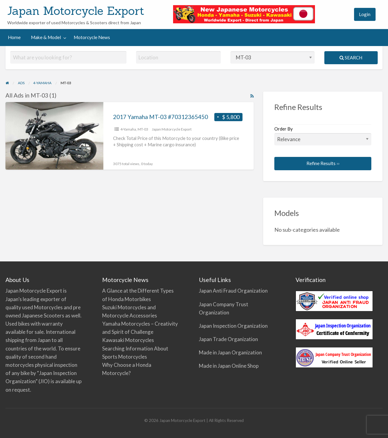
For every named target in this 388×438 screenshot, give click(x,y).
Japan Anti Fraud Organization (233, 290)
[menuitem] (344, 14)
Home (14, 37)
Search (351, 57)
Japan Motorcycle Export (75, 10)
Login (364, 14)
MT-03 (143, 129)
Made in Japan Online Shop (229, 366)
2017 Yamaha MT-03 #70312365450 (160, 116)
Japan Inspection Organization (233, 326)
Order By (323, 135)
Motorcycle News (92, 37)
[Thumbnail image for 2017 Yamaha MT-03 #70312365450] (54, 136)
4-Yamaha (128, 129)
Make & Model (46, 37)
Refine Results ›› (323, 163)
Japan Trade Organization (228, 339)
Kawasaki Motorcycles (128, 340)
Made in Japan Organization (230, 352)
